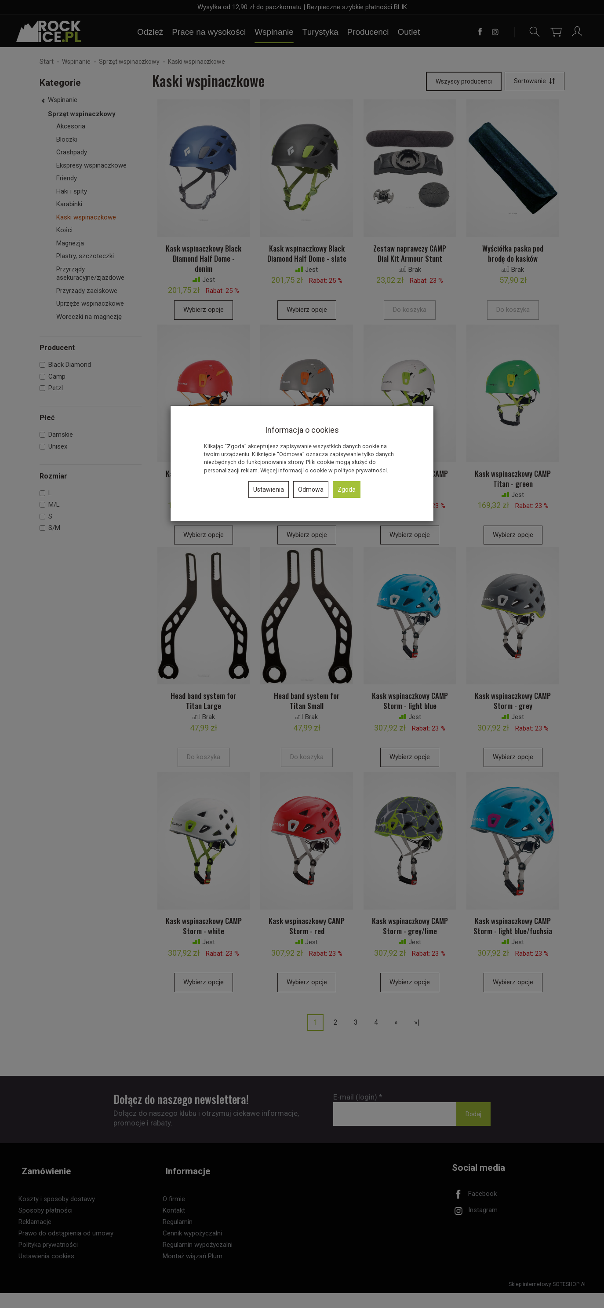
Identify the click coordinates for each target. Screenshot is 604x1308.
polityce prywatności (360, 470)
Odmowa (311, 489)
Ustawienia (268, 489)
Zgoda (347, 489)
